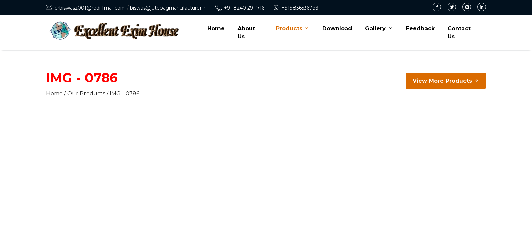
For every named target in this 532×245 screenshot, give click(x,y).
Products (292, 28)
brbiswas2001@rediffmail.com (90, 8)
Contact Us (459, 32)
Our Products (86, 93)
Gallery (379, 28)
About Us (246, 32)
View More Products (446, 81)
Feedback (420, 28)
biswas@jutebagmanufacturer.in (168, 8)
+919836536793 (300, 8)
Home (216, 28)
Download (337, 28)
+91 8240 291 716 (244, 8)
